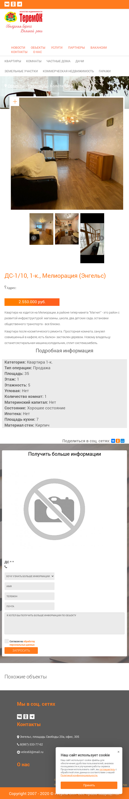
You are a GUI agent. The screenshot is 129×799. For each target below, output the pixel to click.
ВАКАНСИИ (98, 47)
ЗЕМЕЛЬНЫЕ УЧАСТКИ (21, 71)
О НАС (37, 52)
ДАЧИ (80, 61)
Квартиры (37, 85)
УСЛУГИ (56, 47)
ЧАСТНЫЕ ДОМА (58, 61)
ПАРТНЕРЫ (76, 47)
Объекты (16, 85)
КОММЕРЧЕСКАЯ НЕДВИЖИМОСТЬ (68, 71)
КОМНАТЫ (34, 61)
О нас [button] (23, 764)
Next (101, 238)
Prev (33, 238)
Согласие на (19, 641)
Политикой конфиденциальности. (79, 775)
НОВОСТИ (18, 47)
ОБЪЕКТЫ (38, 47)
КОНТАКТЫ (19, 52)
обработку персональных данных (22, 643)
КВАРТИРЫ (12, 61)
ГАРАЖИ (105, 71)
